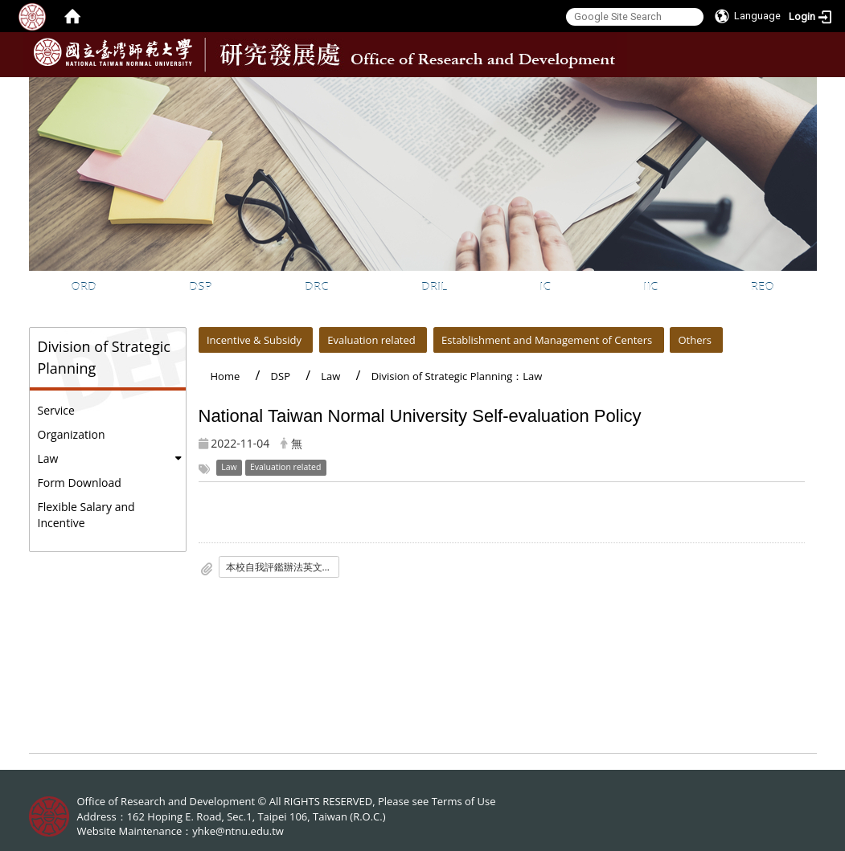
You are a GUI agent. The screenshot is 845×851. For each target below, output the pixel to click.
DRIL (434, 286)
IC (545, 286)
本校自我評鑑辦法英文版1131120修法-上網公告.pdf (283, 567)
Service (56, 410)
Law (48, 458)
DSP (200, 286)
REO (762, 286)
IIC (650, 286)
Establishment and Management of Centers (546, 340)
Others (695, 340)
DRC (317, 286)
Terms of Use (464, 801)
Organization (71, 434)
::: (803, 89)
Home (225, 376)
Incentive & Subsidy (254, 340)
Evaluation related (371, 340)
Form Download (79, 482)
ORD (83, 286)
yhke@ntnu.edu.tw (238, 831)
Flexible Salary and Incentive (86, 514)
